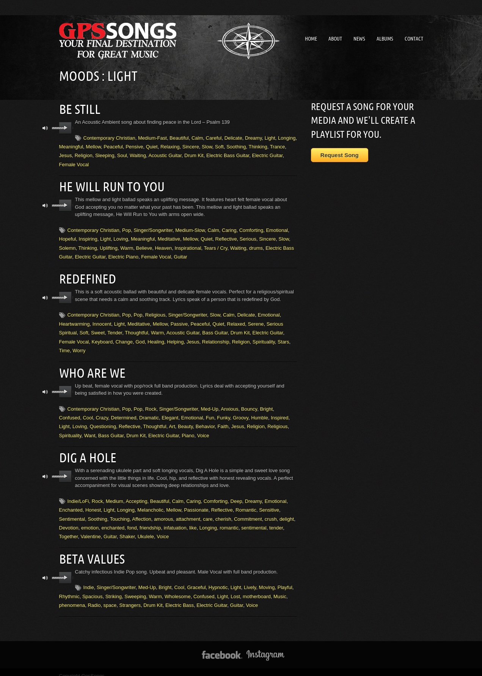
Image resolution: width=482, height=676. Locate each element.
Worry (78, 347)
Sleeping (105, 154)
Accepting (136, 494)
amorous (163, 512)
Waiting (138, 154)
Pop (126, 227)
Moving (267, 580)
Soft (219, 145)
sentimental (253, 521)
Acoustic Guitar (164, 154)
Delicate (233, 136)
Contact (414, 39)
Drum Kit (194, 154)
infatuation (175, 521)
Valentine (91, 530)
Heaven (163, 245)
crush (271, 512)
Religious (155, 311)
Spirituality (264, 337)
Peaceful (113, 145)
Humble (259, 412)
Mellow (93, 145)
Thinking (257, 145)
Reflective (226, 236)
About (335, 39)
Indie (88, 580)
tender (276, 521)
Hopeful (67, 236)
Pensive (134, 145)
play (65, 126)
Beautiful (179, 136)
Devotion (69, 521)
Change (124, 337)
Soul (122, 154)
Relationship (215, 337)
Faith (223, 421)
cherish (223, 512)
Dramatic (149, 412)
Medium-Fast (152, 136)
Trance (277, 145)
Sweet (98, 329)
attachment (188, 512)
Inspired (279, 412)
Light (270, 136)
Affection (141, 512)
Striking (113, 588)
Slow (207, 145)
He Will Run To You (108, 184)
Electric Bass (179, 597)
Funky (223, 412)
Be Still (78, 108)
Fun (210, 412)
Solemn (67, 245)
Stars (283, 337)
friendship (150, 521)
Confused (69, 412)
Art (172, 421)
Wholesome (178, 588)
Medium (114, 494)
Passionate (196, 503)
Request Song (339, 155)
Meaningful (71, 145)
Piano (188, 430)
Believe (144, 245)
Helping (175, 337)
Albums (385, 39)
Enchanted (71, 503)
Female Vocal (74, 163)
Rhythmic (69, 588)
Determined (124, 412)
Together (68, 530)
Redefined (86, 275)
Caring (229, 227)
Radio (94, 597)
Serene (256, 320)
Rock (151, 404)
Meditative (169, 236)
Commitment (248, 512)
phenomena (72, 597)
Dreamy (253, 136)
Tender (114, 329)
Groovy (240, 412)
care (207, 512)
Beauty (185, 421)
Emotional (277, 227)
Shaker (127, 530)
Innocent (102, 320)
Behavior (205, 421)
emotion (90, 521)
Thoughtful (136, 329)
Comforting (251, 227)
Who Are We (90, 368)
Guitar (180, 254)
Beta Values (90, 551)
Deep (236, 494)
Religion (84, 154)
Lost (235, 588)
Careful (214, 136)
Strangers (130, 597)
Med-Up (209, 404)
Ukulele (146, 530)
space (110, 597)
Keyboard (102, 337)
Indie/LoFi (78, 494)
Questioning (102, 421)
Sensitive (269, 503)
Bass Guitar (215, 329)
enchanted (113, 521)
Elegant (170, 412)
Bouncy (249, 404)
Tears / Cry (216, 245)
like (193, 521)
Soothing (236, 145)
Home (311, 39)
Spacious (92, 588)
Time (64, 347)
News (359, 39)
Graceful (196, 580)
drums (256, 245)
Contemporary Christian (109, 136)
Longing (286, 136)
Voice (203, 430)
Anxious (229, 404)
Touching (120, 512)
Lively (250, 580)
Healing (156, 337)
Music (279, 588)
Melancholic (150, 503)
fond (132, 521)
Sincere (190, 145)
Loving (120, 236)
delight (286, 512)
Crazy (102, 412)
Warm (126, 245)
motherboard (257, 588)
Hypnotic (218, 580)
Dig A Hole (86, 451)
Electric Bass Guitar (227, 154)
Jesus (65, 154)
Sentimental (72, 512)
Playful (285, 580)
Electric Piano (123, 254)
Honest (93, 503)
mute (45, 126)
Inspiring (88, 236)
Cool (88, 412)
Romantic (246, 503)
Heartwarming (74, 320)
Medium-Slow (190, 227)
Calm (197, 136)
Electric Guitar (267, 154)
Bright (266, 404)
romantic (229, 521)
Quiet (152, 145)
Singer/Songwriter (153, 227)
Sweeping (135, 588)
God (140, 337)
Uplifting (109, 245)
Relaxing (170, 145)
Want (90, 430)
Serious (248, 236)
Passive (179, 320)
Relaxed (236, 320)
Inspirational (188, 245)
